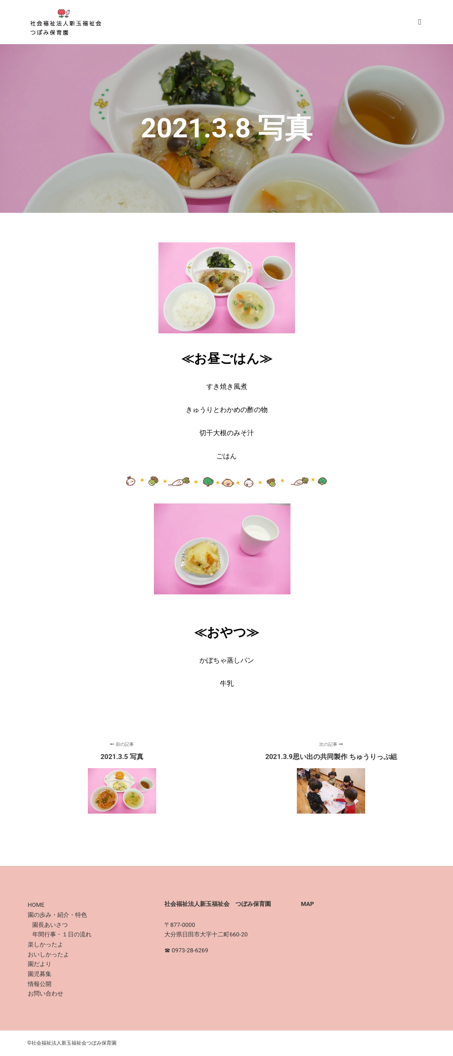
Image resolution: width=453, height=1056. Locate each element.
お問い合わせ (45, 993)
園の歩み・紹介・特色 (57, 914)
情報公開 (39, 984)
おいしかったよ (48, 954)
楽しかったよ (45, 944)
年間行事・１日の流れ (62, 934)
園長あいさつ (50, 924)
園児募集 (39, 974)
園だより (39, 963)
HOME (36, 904)
